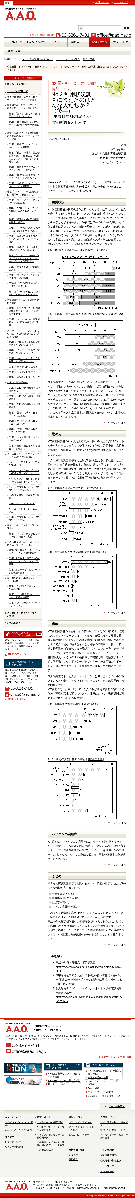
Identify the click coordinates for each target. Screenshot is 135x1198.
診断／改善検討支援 (98, 1077)
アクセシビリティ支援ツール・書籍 (114, 1136)
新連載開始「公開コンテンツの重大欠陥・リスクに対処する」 (23, 107)
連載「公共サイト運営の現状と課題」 (23, 527)
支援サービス (108, 1057)
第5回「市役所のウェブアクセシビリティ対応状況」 (24, 185)
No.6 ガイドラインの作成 (22, 503)
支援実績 (73, 1154)
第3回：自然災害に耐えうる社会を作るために (24, 439)
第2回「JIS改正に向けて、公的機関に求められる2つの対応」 (24, 211)
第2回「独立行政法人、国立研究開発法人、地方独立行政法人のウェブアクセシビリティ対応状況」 (24, 157)
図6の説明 (117, 313)
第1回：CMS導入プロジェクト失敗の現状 (24, 587)
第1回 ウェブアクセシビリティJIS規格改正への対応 (24, 535)
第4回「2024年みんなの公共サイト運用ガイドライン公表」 (24, 229)
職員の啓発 (89, 59)
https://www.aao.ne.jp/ (88, 1188)
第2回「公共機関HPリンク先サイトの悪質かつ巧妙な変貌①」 (24, 124)
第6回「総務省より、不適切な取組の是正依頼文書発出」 (24, 249)
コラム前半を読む (79, 190)
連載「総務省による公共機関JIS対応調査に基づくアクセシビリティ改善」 (23, 136)
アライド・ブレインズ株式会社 (58, 1182)
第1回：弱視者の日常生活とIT (24, 366)
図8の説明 (98, 551)
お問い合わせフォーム (19, 699)
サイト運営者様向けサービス (114, 1124)
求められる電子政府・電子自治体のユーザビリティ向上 (23, 543)
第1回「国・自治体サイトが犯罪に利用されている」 (24, 115)
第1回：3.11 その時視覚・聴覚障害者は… (24, 389)
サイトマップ (121, 2)
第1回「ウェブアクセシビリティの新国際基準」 (24, 201)
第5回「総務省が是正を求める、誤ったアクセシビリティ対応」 (24, 239)
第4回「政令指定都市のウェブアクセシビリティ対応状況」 (24, 176)
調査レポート (44, 1117)
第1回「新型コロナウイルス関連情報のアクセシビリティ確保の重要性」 (24, 311)
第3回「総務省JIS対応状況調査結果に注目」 (24, 221)
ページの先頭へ (117, 422)
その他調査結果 (45, 1150)
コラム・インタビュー (62, 66)
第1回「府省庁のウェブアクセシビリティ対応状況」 (24, 146)
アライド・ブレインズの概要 (19, 1124)
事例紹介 (73, 1159)
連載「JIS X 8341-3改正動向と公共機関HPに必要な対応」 (22, 193)
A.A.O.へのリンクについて (19, 1130)
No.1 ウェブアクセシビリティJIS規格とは (24, 463)
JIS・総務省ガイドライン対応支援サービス (104, 1072)
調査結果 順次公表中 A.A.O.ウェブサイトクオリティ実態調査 (23, 98)
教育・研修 (93, 1088)
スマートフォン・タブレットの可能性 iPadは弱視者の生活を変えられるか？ (23, 333)
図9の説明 (90, 703)
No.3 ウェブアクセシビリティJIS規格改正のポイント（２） (24, 480)
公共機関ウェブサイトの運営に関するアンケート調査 (50, 1144)
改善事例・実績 (77, 1149)
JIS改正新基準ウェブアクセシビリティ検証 (64, 1075)
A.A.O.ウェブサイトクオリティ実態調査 (50, 1128)
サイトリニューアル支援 (100, 1092)
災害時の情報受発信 (17, 382)
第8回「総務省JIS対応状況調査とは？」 (24, 268)
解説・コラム (42, 66)
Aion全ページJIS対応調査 (50, 1122)
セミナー (9, 1136)
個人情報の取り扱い (110, 1160)
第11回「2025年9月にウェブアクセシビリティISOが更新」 (24, 293)
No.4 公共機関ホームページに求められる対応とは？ (24, 488)
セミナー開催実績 (14, 1146)
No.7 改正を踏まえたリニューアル (24, 510)
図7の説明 (93, 488)
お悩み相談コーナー (17, 623)
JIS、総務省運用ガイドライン (37, 59)
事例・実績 (125, 1057)
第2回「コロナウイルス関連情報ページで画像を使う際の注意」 (24, 322)
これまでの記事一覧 (17, 91)
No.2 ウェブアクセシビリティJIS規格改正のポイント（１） (24, 472)
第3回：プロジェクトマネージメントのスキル (24, 604)
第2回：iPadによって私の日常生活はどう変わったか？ (24, 343)
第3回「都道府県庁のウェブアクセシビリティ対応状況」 (24, 168)
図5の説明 (102, 250)
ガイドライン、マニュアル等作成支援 (104, 1083)
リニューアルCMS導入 (68, 59)
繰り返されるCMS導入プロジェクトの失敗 (23, 579)
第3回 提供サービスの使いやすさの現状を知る (24, 571)
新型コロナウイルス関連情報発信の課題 (23, 301)
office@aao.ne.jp (117, 1188)
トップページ (25, 66)
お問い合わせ (102, 2)
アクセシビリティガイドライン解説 (22, 614)
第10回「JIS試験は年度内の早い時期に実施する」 (24, 285)
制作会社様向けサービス (112, 1130)
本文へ (8, 3)
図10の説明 (95, 759)
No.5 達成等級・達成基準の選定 (24, 497)
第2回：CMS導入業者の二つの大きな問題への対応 (24, 596)
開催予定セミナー (14, 1141)
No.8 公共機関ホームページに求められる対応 (24, 518)
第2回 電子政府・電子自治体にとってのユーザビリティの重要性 (24, 561)
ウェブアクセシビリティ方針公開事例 (50, 1136)
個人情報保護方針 (109, 1155)
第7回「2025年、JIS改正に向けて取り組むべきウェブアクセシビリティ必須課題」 (24, 258)
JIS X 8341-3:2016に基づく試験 (64, 1080)
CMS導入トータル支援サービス (104, 1096)
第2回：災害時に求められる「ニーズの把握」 (23, 414)
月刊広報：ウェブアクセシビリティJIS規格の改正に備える (23, 455)
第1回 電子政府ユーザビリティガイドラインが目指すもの (24, 551)
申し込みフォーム (17, 654)
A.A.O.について (13, 1117)
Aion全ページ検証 (57, 1084)
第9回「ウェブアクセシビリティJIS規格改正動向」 (24, 276)
